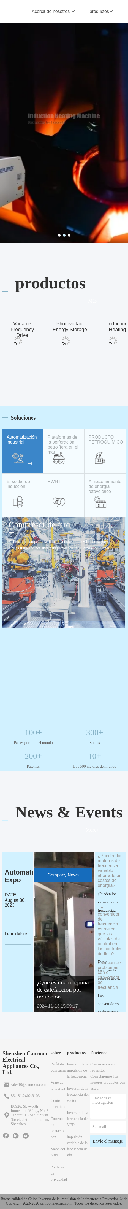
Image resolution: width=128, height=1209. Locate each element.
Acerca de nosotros (53, 11)
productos (101, 11)
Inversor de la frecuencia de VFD (77, 1119)
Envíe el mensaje (108, 1141)
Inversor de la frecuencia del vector (78, 1094)
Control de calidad (58, 1104)
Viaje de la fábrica (58, 1085)
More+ (92, 830)
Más (92, 301)
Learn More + (16, 936)
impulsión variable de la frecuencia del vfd (78, 1146)
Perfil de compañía (58, 1067)
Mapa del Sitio (58, 1152)
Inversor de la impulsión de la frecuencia (77, 1070)
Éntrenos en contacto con (57, 1128)
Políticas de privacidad (59, 1173)
